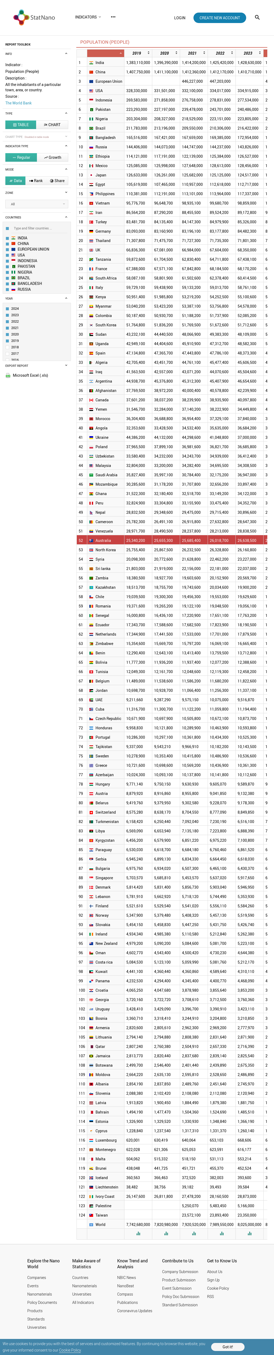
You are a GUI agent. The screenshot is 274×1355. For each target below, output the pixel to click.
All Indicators (83, 1302)
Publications (127, 1302)
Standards (36, 1319)
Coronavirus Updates (134, 1310)
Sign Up (213, 1279)
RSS (210, 1296)
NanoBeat (125, 1285)
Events (33, 1285)
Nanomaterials (39, 1294)
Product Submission (179, 1279)
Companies (36, 1277)
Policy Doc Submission (180, 1296)
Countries (80, 1277)
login (179, 17)
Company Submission (180, 1271)
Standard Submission (180, 1304)
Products (35, 1310)
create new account (220, 17)
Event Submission (177, 1288)
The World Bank (18, 102)
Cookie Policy (70, 1350)
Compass (125, 1294)
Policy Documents (42, 1302)
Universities (36, 1327)
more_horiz (113, 17)
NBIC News (126, 1277)
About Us (214, 1271)
